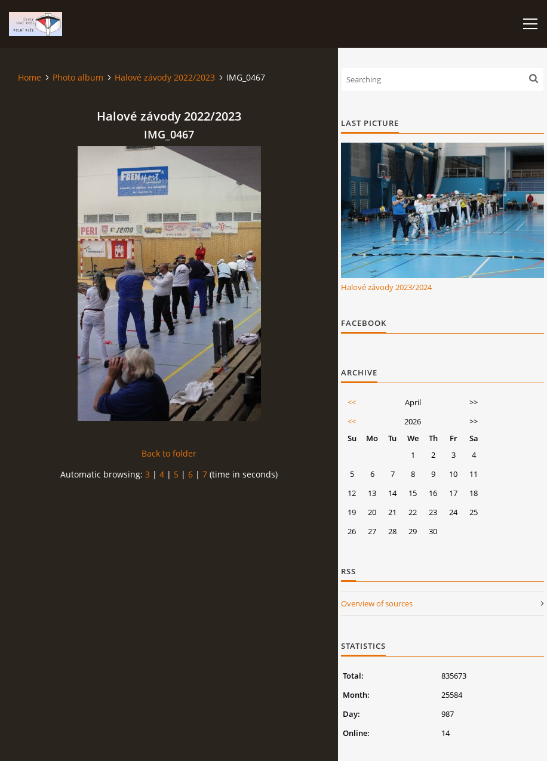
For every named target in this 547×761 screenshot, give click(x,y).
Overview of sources (377, 603)
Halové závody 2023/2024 (386, 287)
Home (29, 77)
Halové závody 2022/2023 (165, 77)
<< (352, 402)
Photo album (78, 77)
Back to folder (169, 453)
